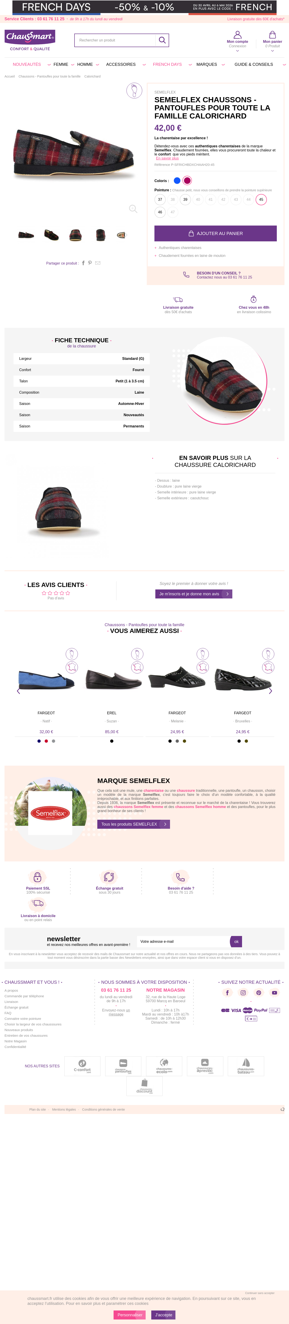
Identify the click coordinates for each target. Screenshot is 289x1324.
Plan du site (37, 1109)
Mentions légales (64, 1109)
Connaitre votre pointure (24, 1018)
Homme (87, 64)
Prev (18, 691)
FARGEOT (46, 713)
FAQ (8, 1013)
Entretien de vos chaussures (27, 1035)
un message (119, 1012)
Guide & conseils (259, 64)
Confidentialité (16, 1047)
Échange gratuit (17, 1007)
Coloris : (161, 181)
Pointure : (213, 190)
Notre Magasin (16, 1041)
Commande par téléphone (25, 996)
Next (270, 691)
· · (46, 721)
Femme (63, 64)
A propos (12, 990)
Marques (209, 64)
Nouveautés (31, 64)
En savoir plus (167, 158)
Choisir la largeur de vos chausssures (35, 1024)
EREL (112, 713)
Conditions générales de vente (103, 1109)
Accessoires (125, 64)
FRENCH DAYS (171, 64)
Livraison (12, 1002)
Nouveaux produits (20, 1030)
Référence (162, 165)
